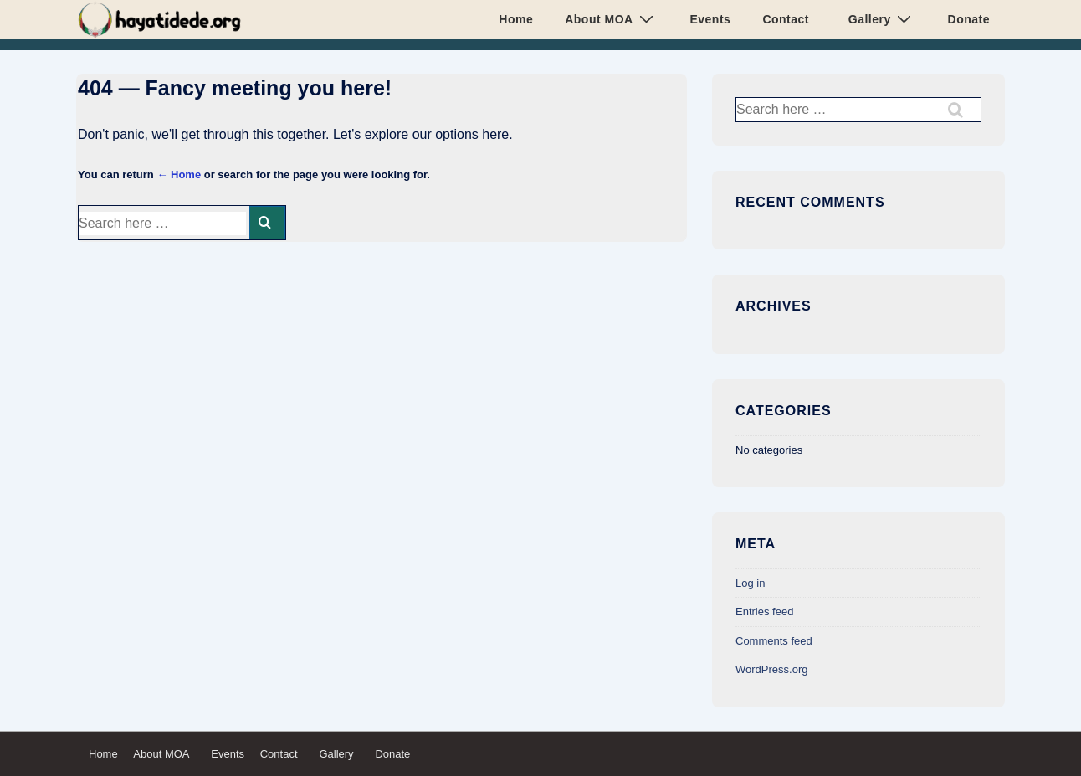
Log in (750, 583)
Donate (965, 19)
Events (707, 19)
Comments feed (773, 641)
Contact (785, 19)
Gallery (878, 19)
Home (516, 19)
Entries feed (764, 611)
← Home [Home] (178, 174)
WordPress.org (771, 669)
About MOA (611, 19)
